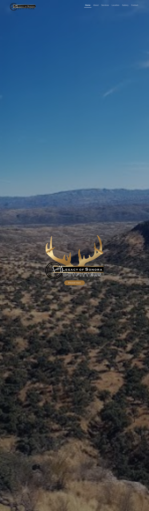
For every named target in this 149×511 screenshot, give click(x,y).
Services (105, 5)
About (96, 5)
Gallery (125, 5)
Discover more (74, 283)
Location (115, 5)
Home (87, 5)
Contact (134, 5)
